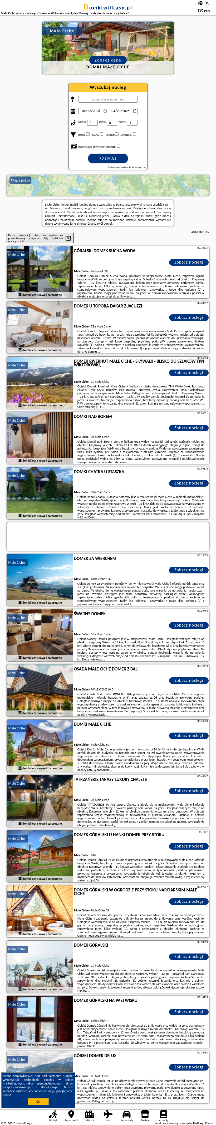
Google (68, 1076)
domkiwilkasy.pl (108, 7)
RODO (7, 1095)
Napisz (211, 1123)
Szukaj (108, 159)
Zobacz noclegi (188, 262)
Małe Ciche (16, 255)
